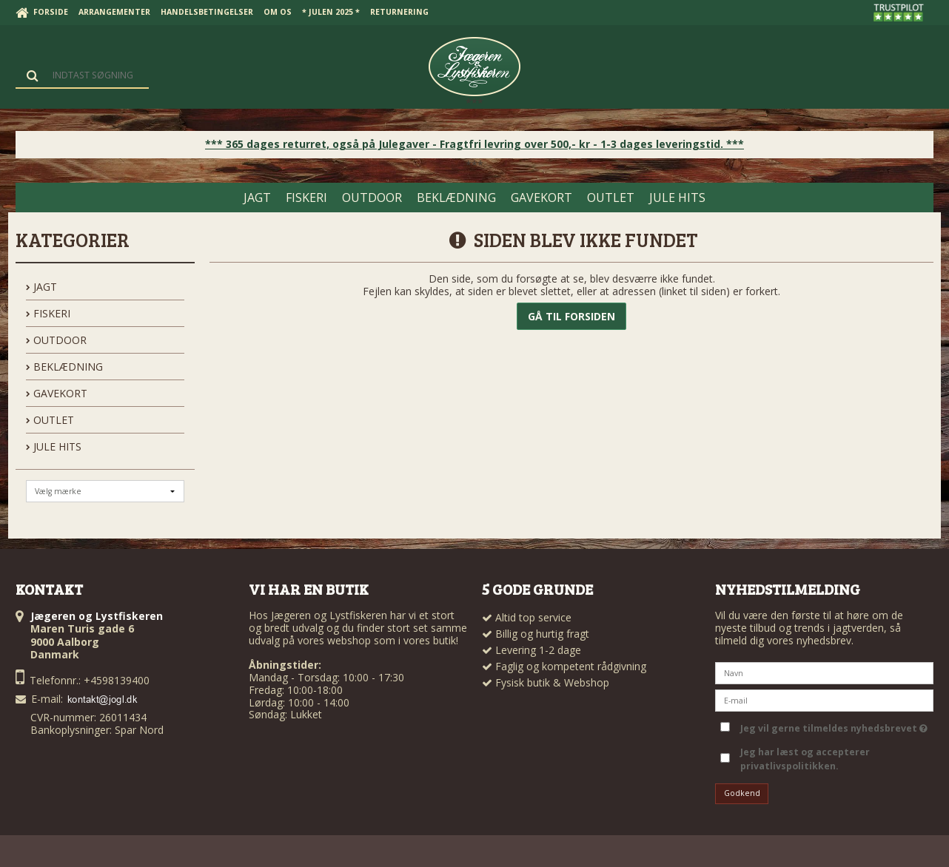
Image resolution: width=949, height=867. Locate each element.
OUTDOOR (56, 340)
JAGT (41, 287)
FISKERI (48, 313)
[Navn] (824, 672)
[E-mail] (824, 699)
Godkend (742, 793)
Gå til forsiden (571, 316)
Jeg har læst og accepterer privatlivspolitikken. (805, 759)
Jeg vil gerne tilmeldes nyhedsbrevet (834, 726)
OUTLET (50, 420)
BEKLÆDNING (64, 367)
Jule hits (53, 446)
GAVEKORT (56, 393)
